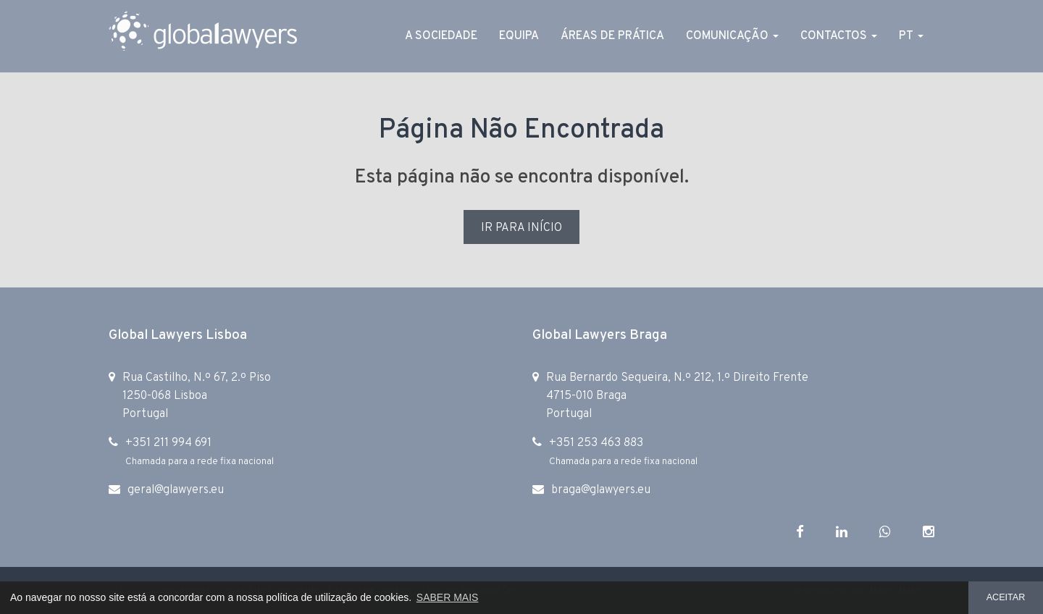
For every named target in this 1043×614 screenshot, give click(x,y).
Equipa (519, 36)
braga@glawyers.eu (600, 490)
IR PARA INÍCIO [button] (521, 228)
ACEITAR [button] (1006, 597)
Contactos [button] (838, 36)
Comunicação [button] (732, 36)
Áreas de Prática (612, 36)
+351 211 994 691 (168, 443)
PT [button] (911, 36)
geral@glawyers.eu (175, 490)
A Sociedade (441, 36)
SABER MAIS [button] (447, 597)
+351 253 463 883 (596, 443)
